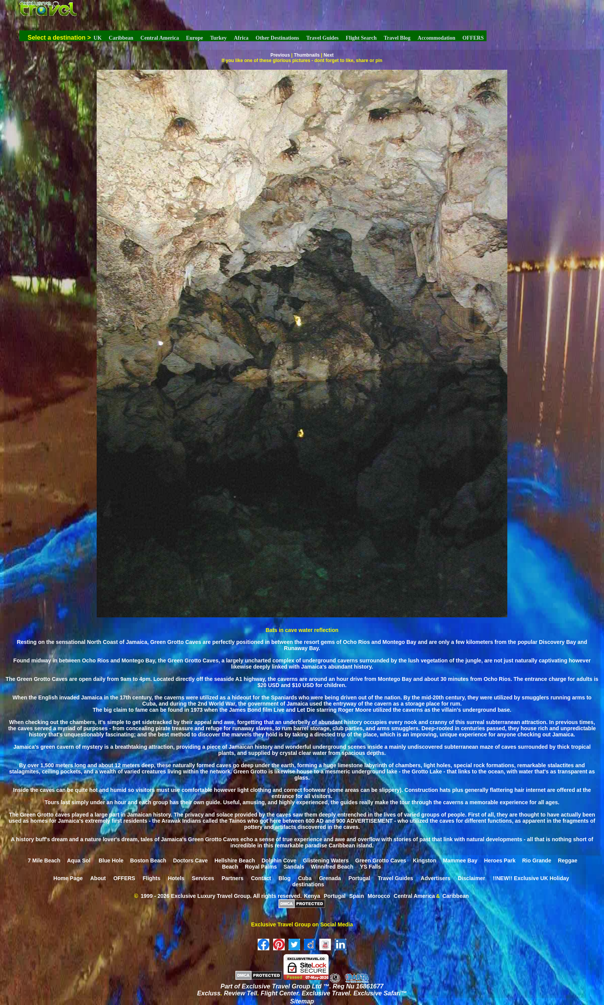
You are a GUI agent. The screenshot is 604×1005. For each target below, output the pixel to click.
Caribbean (121, 38)
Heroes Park (500, 860)
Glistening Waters (326, 860)
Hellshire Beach (235, 860)
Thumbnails (307, 55)
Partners (232, 878)
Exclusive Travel (326, 993)
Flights (151, 878)
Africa (241, 38)
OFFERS (472, 38)
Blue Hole (111, 860)
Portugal (359, 878)
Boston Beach (148, 860)
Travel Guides (322, 38)
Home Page (68, 878)
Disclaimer (471, 878)
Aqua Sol (79, 860)
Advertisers (435, 878)
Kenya (312, 896)
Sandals (294, 867)
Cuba (305, 878)
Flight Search (361, 38)
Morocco (378, 896)
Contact (261, 878)
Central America (160, 38)
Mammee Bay (460, 860)
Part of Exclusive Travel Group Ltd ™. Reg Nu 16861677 (302, 986)
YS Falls (370, 867)
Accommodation (436, 38)
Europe (194, 38)
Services (203, 878)
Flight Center (280, 993)
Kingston (424, 860)
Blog (284, 878)
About (98, 878)
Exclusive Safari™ (380, 993)
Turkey (218, 38)
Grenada (330, 878)
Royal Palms (261, 867)
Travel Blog (397, 38)
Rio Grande (536, 860)
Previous (280, 55)
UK (98, 38)
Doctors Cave (190, 860)
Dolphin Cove (279, 860)
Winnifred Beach (332, 867)
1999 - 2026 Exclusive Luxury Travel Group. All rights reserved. (221, 896)
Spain (356, 896)
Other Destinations (277, 38)
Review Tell (240, 993)
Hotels (176, 878)
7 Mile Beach (44, 860)
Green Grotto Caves (380, 860)
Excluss (208, 993)
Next (329, 55)
